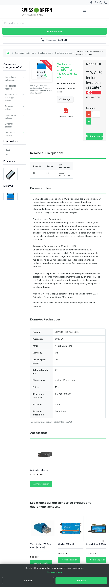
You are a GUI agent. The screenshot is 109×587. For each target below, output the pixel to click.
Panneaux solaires (9, 107)
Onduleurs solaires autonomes (24, 53)
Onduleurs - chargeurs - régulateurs (13, 188)
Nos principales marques (12, 283)
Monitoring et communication (12, 239)
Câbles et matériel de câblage (10, 223)
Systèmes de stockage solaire (11, 97)
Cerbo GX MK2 (66, 539)
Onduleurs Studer (12, 197)
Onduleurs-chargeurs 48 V (63, 53)
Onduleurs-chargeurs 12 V (13, 160)
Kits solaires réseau (10, 87)
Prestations (10, 299)
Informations (10, 308)
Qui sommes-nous (15, 320)
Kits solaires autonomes (10, 78)
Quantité (90, 108)
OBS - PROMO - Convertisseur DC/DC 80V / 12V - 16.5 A (13, 374)
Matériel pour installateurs (11, 257)
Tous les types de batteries (12, 274)
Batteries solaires (9, 125)
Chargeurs (10, 232)
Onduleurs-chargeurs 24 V (13, 170)
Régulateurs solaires (10, 116)
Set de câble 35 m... (40, 470)
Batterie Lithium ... (68, 470)
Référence (62, 83)
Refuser (28, 580)
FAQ (8, 316)
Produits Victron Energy (12, 266)
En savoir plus (54, 572)
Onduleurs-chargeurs (44, 53)
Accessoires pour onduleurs (13, 205)
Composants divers (11, 248)
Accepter (81, 580)
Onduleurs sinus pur (12, 145)
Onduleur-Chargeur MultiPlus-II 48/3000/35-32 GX (13, 429)
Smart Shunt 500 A (96, 539)
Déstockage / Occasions (11, 292)
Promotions (9, 345)
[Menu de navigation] (84, 11)
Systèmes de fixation (11, 213)
